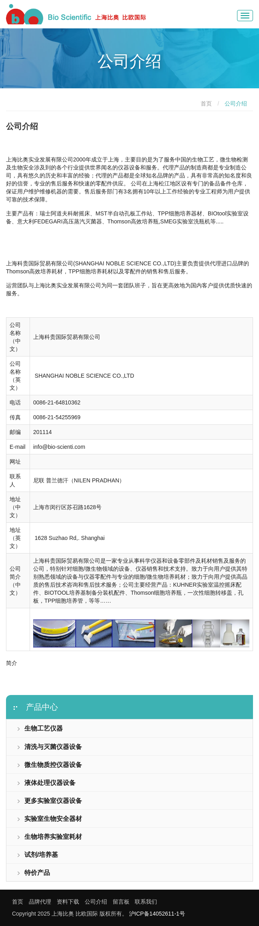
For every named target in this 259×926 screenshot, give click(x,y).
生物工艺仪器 (39, 728)
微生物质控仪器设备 (49, 764)
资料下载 (68, 901)
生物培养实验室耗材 (49, 836)
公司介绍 (96, 901)
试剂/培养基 (37, 854)
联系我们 (146, 901)
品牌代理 (40, 901)
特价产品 (33, 872)
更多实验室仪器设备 (49, 800)
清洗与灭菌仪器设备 (49, 746)
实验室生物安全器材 (49, 818)
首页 (206, 103)
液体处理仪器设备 (46, 782)
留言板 (121, 901)
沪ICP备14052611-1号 (157, 913)
